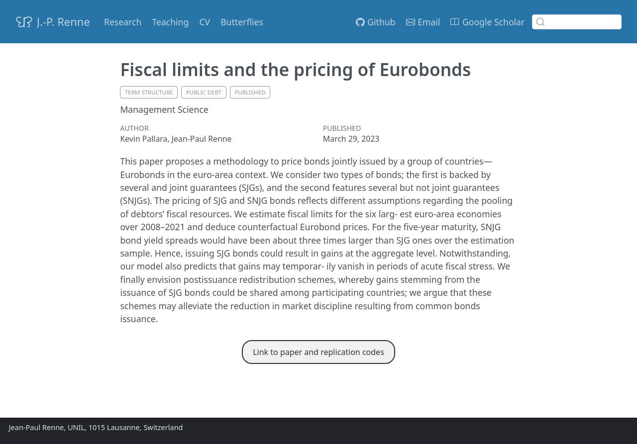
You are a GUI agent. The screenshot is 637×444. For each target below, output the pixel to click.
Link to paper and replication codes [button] (318, 352)
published (249, 92)
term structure (149, 92)
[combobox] (577, 21)
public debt (203, 92)
